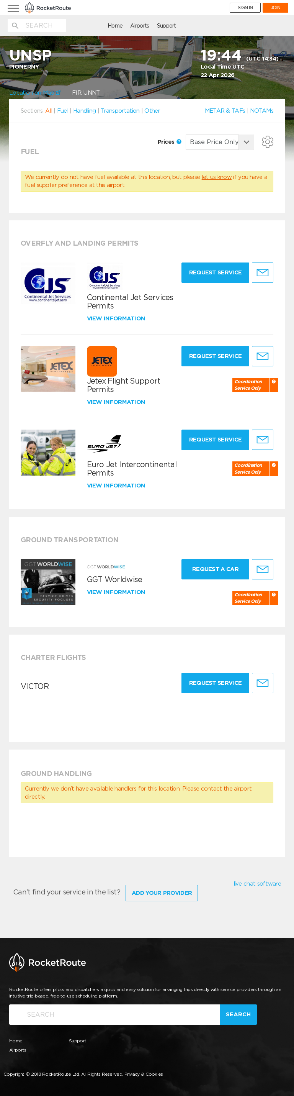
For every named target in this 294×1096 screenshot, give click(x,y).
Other (152, 110)
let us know (217, 177)
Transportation (120, 110)
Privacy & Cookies (143, 1073)
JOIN (275, 7)
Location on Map (34, 92)
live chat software (257, 883)
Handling (84, 110)
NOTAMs (261, 110)
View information (117, 318)
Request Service (213, 272)
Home (74, 26)
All (48, 110)
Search (238, 1012)
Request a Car (213, 569)
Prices (169, 141)
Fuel (62, 110)
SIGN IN (245, 7)
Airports (99, 26)
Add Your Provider (162, 891)
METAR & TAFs (225, 110)
